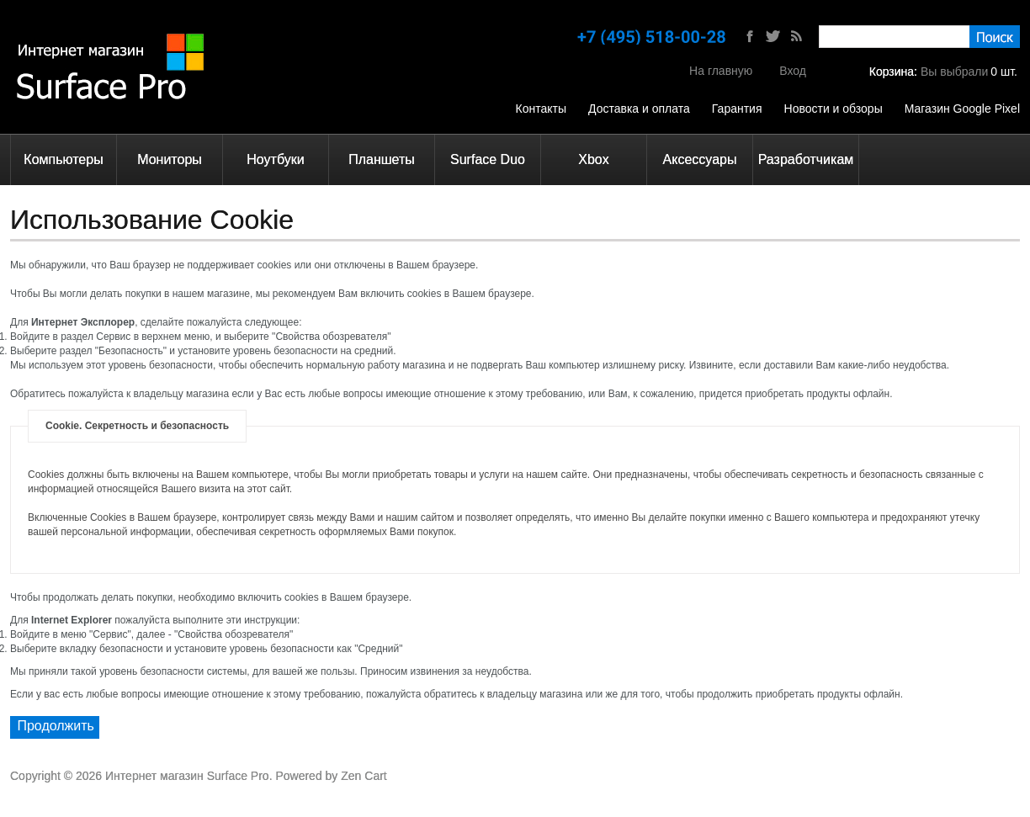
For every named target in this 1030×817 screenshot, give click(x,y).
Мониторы (169, 159)
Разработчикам (806, 159)
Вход (792, 70)
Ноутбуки (275, 159)
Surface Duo (487, 159)
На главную (720, 70)
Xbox (593, 159)
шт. (1003, 71)
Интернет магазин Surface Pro (187, 776)
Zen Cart (363, 776)
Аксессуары (700, 159)
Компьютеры (63, 159)
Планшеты (381, 159)
